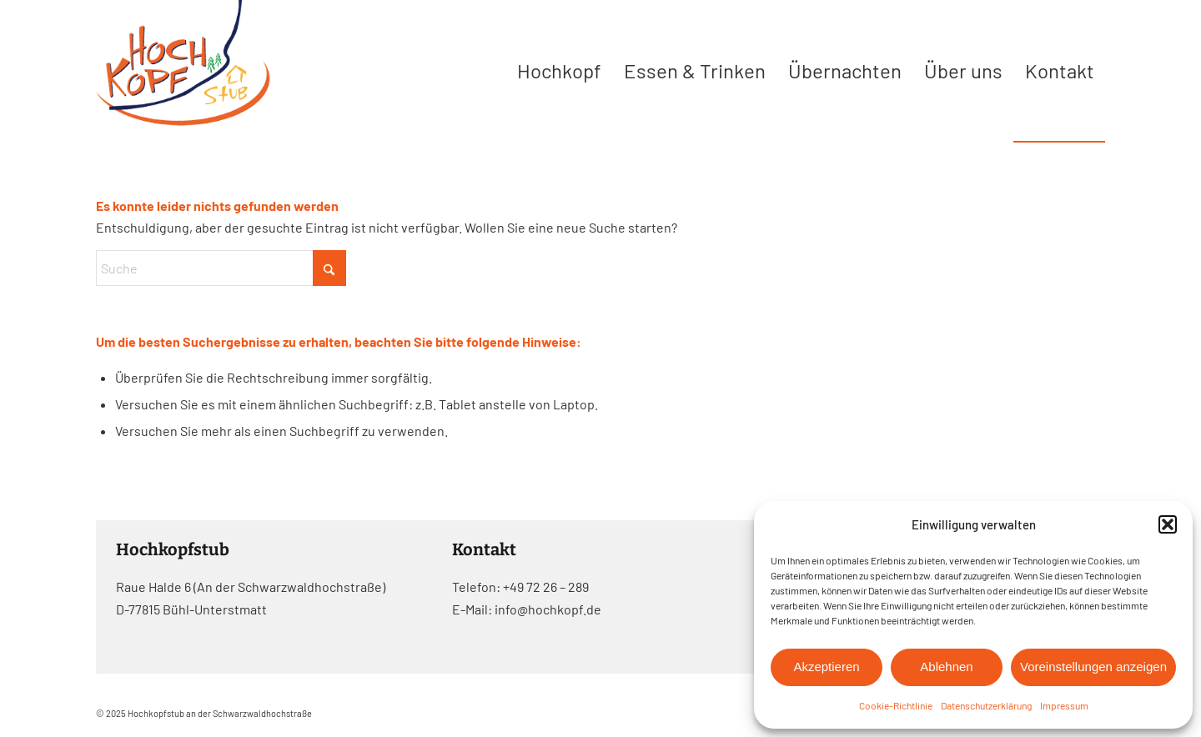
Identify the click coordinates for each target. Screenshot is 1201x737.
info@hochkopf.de (548, 609)
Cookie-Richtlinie (895, 705)
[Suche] (221, 268)
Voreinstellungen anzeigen (1093, 666)
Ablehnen (946, 666)
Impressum (1064, 705)
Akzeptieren (826, 666)
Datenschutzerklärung (986, 705)
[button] (1167, 524)
